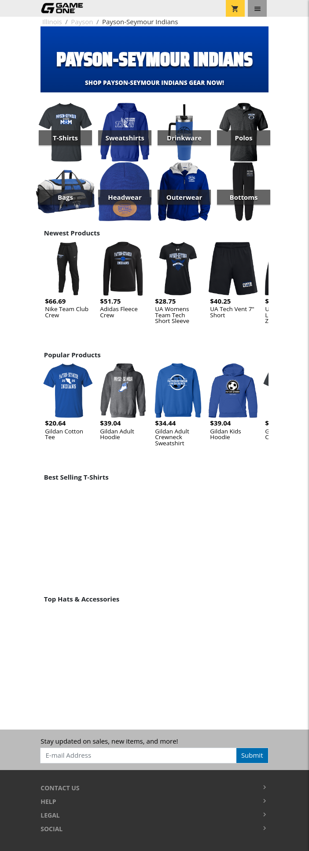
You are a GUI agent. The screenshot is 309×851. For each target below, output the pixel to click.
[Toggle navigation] (257, 8)
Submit (252, 755)
